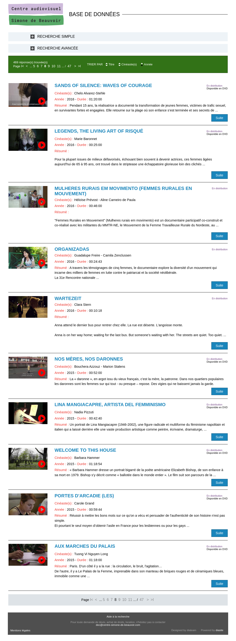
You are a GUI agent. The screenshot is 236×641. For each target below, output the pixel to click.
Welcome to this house (85, 450)
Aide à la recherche (117, 616)
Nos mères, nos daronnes (89, 358)
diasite (219, 630)
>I (79, 66)
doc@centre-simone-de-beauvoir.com (118, 625)
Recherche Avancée (57, 48)
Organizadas (72, 249)
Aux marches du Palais (85, 546)
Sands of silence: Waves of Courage (103, 85)
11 (59, 66)
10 (53, 66)
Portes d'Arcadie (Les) (84, 495)
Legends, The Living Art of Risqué (99, 131)
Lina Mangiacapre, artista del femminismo (110, 404)
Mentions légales (20, 630)
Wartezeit (68, 298)
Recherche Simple (56, 36)
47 (69, 66)
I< (22, 66)
